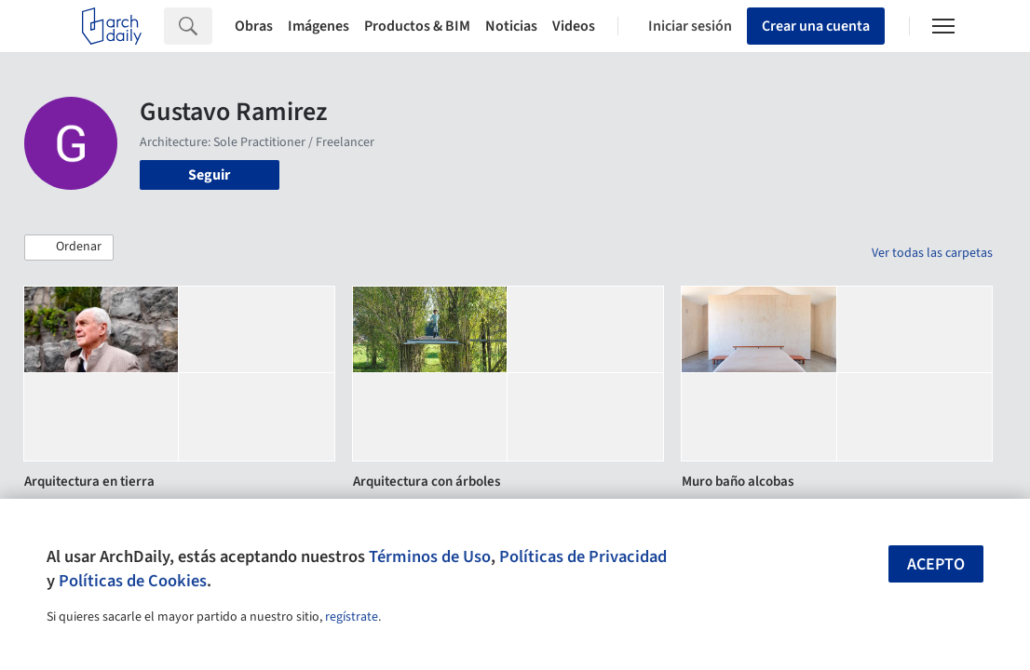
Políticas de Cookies (133, 581)
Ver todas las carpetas (932, 253)
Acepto (936, 564)
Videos (573, 26)
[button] (69, 247)
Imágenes (318, 26)
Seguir (209, 175)
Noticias (511, 26)
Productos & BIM (417, 26)
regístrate (351, 617)
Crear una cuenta (816, 26)
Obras (254, 26)
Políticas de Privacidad (583, 556)
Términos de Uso (430, 556)
